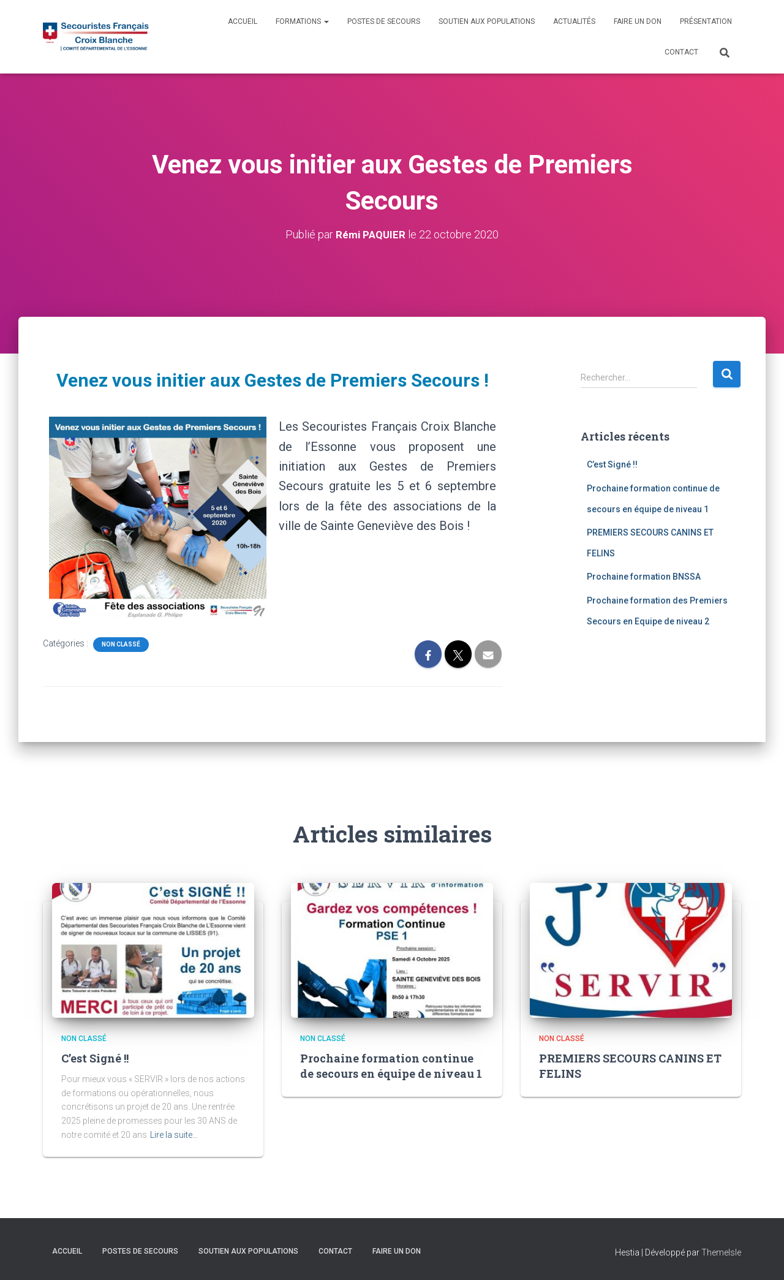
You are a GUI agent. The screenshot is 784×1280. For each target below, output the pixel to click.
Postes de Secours (383, 21)
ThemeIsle (721, 1252)
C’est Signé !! (612, 464)
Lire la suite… (174, 1135)
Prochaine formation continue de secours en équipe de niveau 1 (391, 1066)
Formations (302, 21)
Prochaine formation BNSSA (644, 576)
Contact (681, 52)
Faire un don (638, 21)
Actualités (574, 21)
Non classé (121, 644)
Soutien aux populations (487, 21)
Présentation (706, 21)
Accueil (242, 21)
